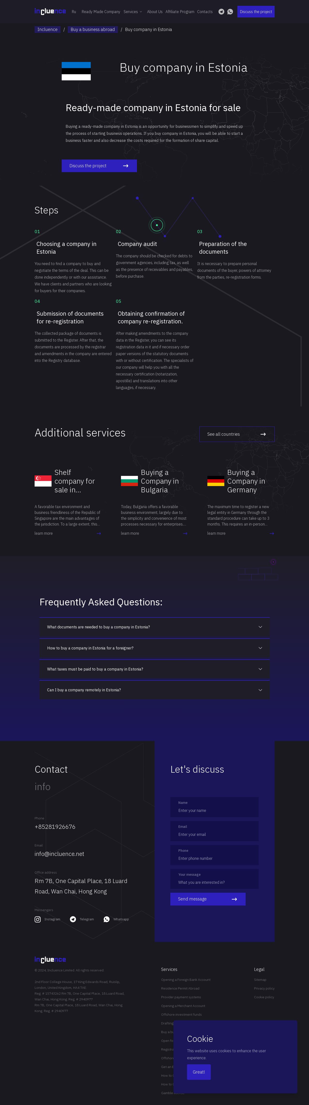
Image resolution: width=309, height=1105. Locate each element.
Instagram (52, 919)
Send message (208, 899)
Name (183, 802)
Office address (46, 872)
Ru (74, 11)
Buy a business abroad (93, 29)
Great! (199, 1072)
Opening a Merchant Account (183, 1006)
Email (39, 845)
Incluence (48, 29)
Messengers (44, 910)
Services (134, 12)
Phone (39, 818)
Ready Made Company (101, 11)
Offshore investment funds (181, 1014)
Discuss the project (256, 11)
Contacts (205, 11)
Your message (189, 874)
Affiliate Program (180, 11)
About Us (155, 11)
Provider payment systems (181, 997)
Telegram (87, 919)
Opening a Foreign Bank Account (186, 979)
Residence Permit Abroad (180, 988)
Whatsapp (121, 919)
